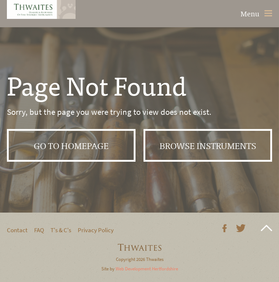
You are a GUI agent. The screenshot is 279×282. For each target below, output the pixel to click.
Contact (17, 230)
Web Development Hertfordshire (147, 269)
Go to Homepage (71, 145)
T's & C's (60, 230)
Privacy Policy (96, 230)
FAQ (39, 230)
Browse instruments (207, 145)
